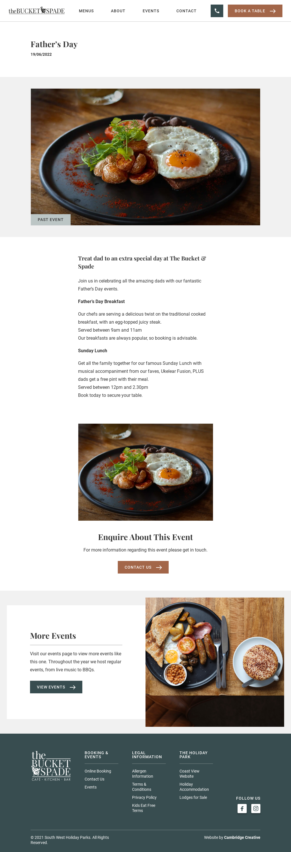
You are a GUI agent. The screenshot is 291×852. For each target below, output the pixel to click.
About (118, 11)
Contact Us (94, 779)
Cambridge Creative (242, 837)
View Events (56, 687)
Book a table (255, 11)
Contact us (143, 567)
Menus (86, 11)
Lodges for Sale (193, 797)
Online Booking (98, 771)
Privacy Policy (144, 797)
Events (151, 11)
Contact (186, 11)
